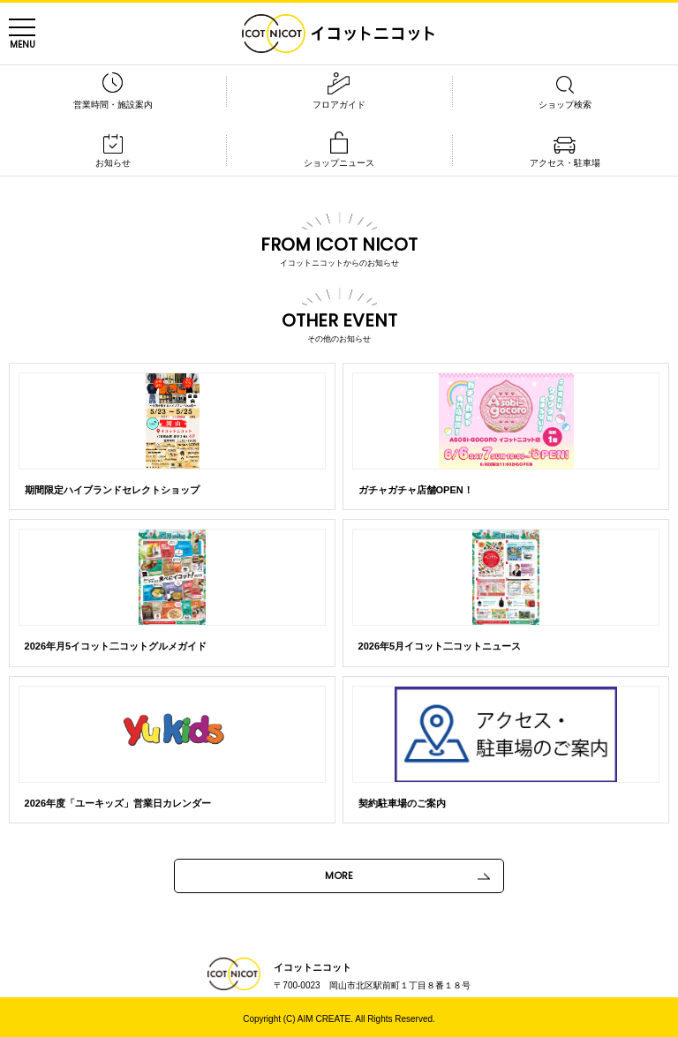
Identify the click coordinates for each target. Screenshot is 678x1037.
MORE (339, 875)
